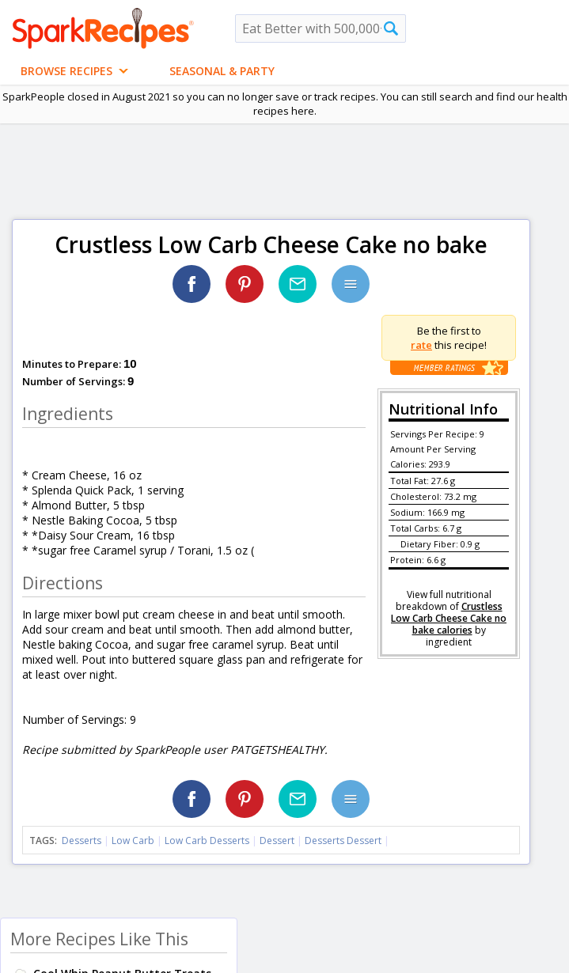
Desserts (81, 840)
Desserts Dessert (343, 840)
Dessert (277, 840)
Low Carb (133, 840)
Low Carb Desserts (207, 840)
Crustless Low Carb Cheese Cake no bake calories (448, 618)
